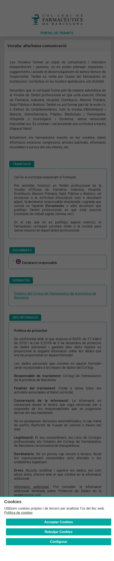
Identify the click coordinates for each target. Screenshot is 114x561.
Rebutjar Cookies (59, 532)
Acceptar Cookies (58, 522)
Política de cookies (18, 512)
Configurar (58, 542)
